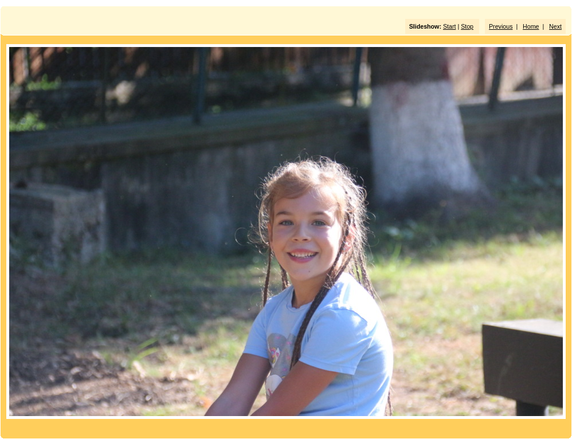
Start (449, 26)
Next (555, 26)
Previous (500, 26)
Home (531, 26)
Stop (467, 26)
